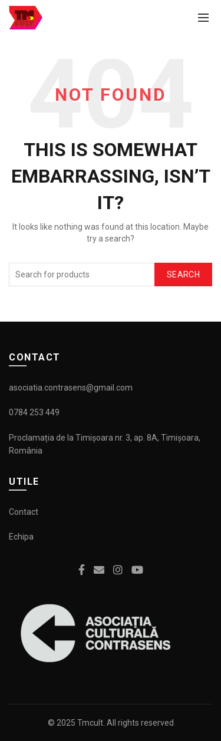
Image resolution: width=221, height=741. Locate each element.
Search (183, 274)
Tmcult (90, 722)
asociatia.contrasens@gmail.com (71, 387)
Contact (23, 512)
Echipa (21, 536)
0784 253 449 (34, 412)
